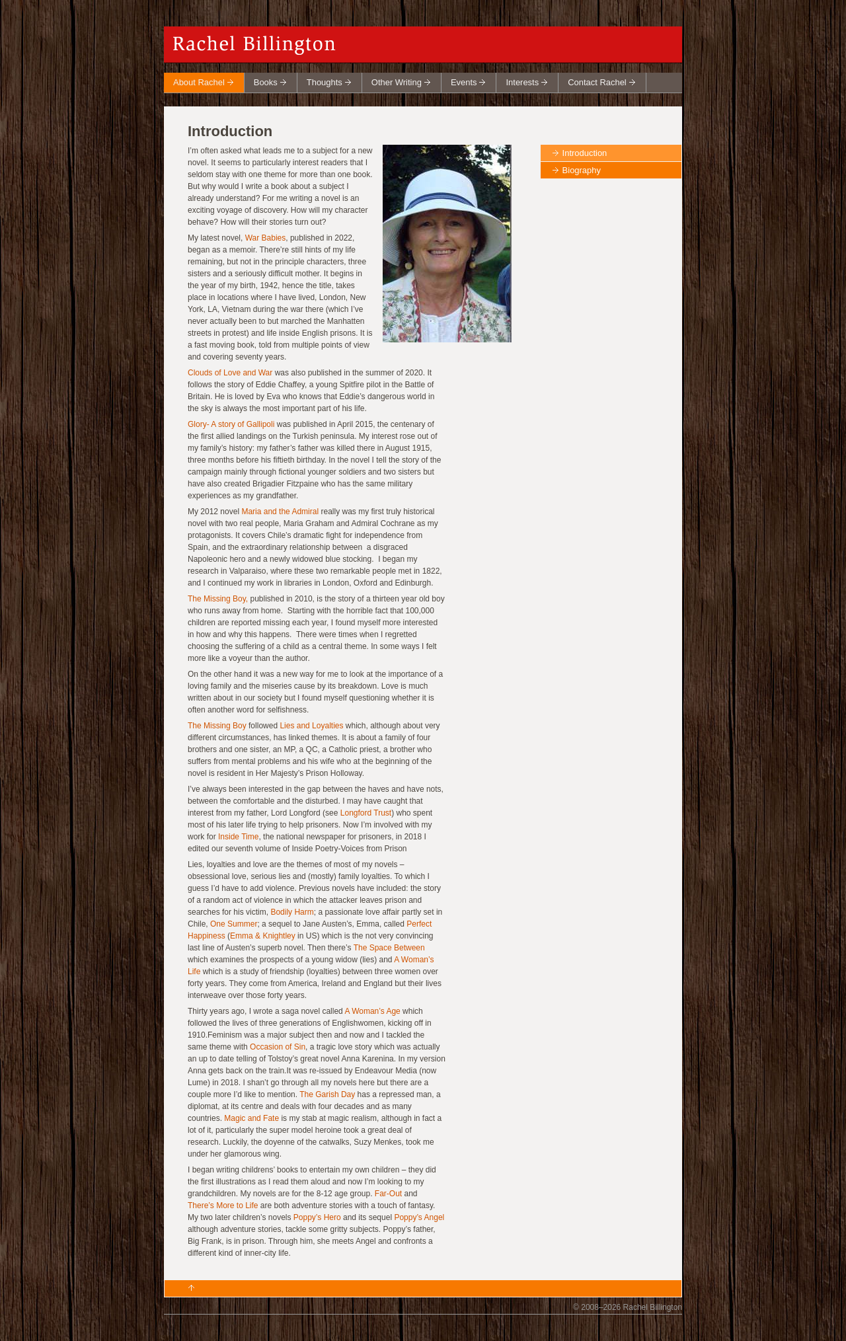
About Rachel (199, 82)
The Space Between (389, 947)
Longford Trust (365, 813)
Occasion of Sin (277, 1047)
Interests (522, 82)
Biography (581, 170)
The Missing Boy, (219, 598)
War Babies (265, 238)
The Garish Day (327, 1094)
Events (464, 82)
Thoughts (324, 82)
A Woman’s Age (372, 1011)
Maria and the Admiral (280, 511)
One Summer (233, 924)
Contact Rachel (597, 82)
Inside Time (238, 836)
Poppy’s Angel (419, 1217)
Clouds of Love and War (230, 372)
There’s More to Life (223, 1205)
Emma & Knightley (262, 935)
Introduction (584, 153)
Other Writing (396, 82)
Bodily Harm (291, 912)
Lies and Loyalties (311, 725)
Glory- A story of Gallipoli (231, 424)
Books (266, 82)
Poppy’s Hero (317, 1217)
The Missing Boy (217, 725)
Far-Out (388, 1193)
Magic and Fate (251, 1118)
